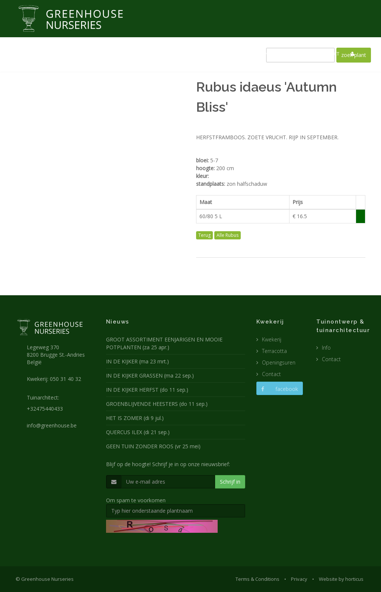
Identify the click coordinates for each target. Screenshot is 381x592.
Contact (271, 374)
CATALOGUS (293, 53)
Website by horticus (341, 579)
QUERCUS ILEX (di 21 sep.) (138, 432)
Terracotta (274, 350)
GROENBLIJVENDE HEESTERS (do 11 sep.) (157, 403)
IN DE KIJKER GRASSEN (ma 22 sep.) (150, 375)
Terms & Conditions (257, 579)
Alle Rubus (227, 235)
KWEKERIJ (173, 53)
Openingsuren (278, 362)
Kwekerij (271, 339)
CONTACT (328, 53)
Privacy (299, 579)
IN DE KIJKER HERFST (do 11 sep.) (147, 389)
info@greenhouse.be (52, 425)
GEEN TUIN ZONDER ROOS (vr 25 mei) (153, 446)
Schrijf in (230, 481)
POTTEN (259, 53)
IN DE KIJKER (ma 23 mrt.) (137, 361)
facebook (279, 388)
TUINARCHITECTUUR (217, 53)
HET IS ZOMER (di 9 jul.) (135, 417)
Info (326, 347)
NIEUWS (143, 53)
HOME (116, 53)
